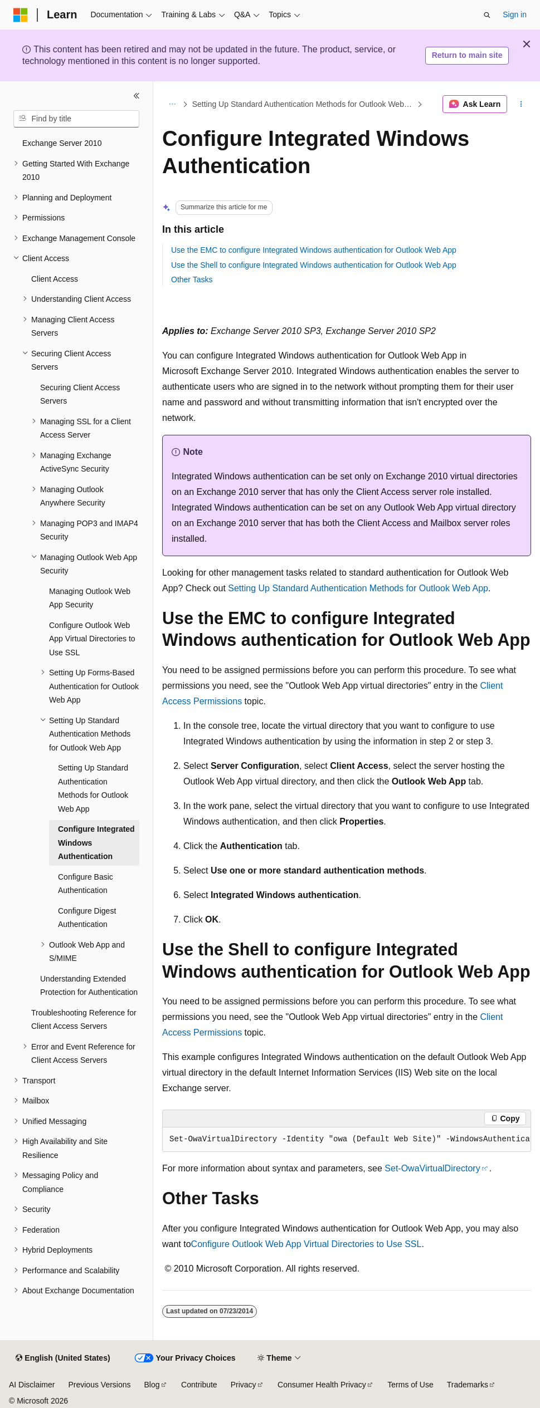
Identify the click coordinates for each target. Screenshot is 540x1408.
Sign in (515, 14)
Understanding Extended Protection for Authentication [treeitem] (89, 985)
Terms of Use (410, 1384)
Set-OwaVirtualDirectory (432, 1168)
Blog (152, 1384)
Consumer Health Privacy (322, 1384)
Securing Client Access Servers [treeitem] (80, 394)
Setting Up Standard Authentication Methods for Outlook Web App (303, 104)
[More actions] (521, 104)
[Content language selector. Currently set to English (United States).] (62, 1358)
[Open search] (487, 15)
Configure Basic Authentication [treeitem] (85, 883)
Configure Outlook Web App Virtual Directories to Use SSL (306, 1244)
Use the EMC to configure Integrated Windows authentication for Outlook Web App (313, 250)
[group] (346, 1139)
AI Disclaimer (32, 1384)
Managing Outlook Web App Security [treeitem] (89, 598)
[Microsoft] (20, 15)
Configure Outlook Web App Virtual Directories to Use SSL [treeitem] (92, 639)
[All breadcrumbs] (172, 104)
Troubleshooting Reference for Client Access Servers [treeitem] (84, 1019)
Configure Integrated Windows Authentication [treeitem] (96, 843)
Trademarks (467, 1384)
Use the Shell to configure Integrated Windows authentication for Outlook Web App (313, 265)
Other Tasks (191, 279)
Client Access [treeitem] (54, 278)
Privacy (243, 1384)
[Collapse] (136, 96)
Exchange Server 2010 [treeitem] (61, 143)
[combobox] (76, 119)
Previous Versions (99, 1384)
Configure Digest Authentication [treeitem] (87, 917)
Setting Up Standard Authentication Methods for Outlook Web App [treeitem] (93, 788)
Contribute (199, 1384)
